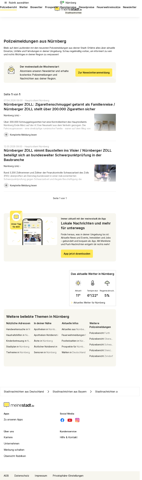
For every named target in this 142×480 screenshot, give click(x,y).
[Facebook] (62, 420)
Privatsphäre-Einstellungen (68, 475)
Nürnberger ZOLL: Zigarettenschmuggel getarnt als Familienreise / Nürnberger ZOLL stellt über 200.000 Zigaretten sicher (59, 106)
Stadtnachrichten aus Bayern (66, 391)
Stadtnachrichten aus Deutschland (24, 391)
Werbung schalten (14, 449)
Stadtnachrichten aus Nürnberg (110, 391)
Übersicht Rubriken (15, 456)
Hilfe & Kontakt (69, 437)
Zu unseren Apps (13, 419)
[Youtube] (69, 420)
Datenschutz (21, 475)
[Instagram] (77, 420)
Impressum (41, 475)
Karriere (8, 437)
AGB (6, 475)
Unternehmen (11, 443)
